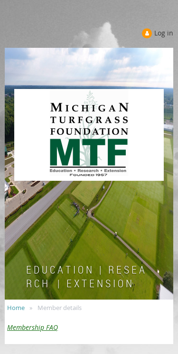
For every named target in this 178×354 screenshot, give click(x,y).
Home (16, 307)
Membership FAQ (32, 327)
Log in (163, 32)
